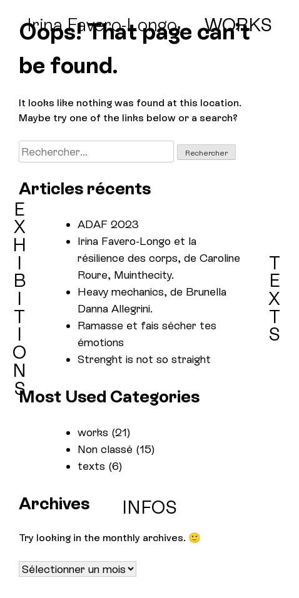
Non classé (105, 449)
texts (91, 465)
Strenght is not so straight (144, 359)
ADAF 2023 (108, 224)
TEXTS (274, 299)
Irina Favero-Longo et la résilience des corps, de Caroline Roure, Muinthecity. (159, 257)
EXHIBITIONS (19, 299)
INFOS (149, 508)
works (93, 432)
